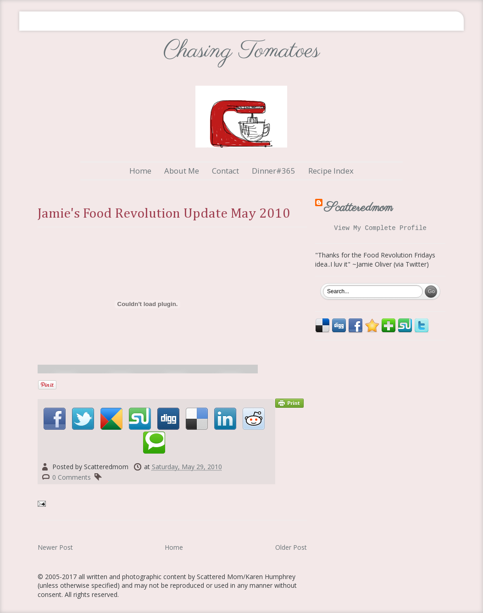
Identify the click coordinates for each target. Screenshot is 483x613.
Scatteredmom (358, 208)
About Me (181, 170)
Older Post (291, 547)
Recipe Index (331, 170)
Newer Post (55, 547)
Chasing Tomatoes (241, 51)
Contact (225, 170)
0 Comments (71, 477)
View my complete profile (380, 228)
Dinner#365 (273, 170)
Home (140, 170)
